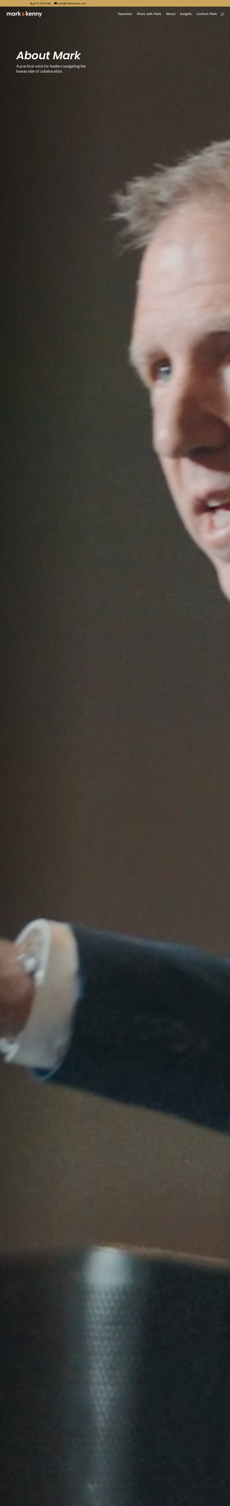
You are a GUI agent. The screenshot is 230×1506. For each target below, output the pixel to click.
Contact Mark (206, 14)
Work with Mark (149, 14)
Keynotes (125, 14)
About (170, 14)
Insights (186, 14)
